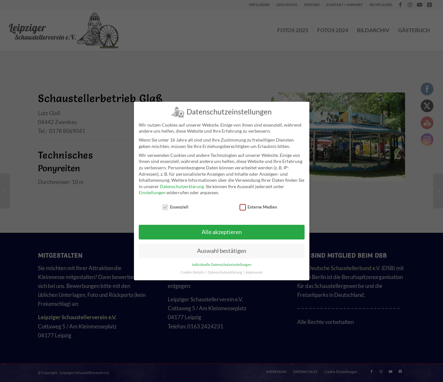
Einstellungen (152, 192)
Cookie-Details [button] (193, 272)
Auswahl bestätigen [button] (221, 250)
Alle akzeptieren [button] (222, 232)
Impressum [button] (254, 272)
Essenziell (175, 207)
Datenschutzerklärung (182, 186)
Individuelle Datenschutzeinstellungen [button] (221, 265)
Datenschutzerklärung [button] (225, 272)
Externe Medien (258, 207)
